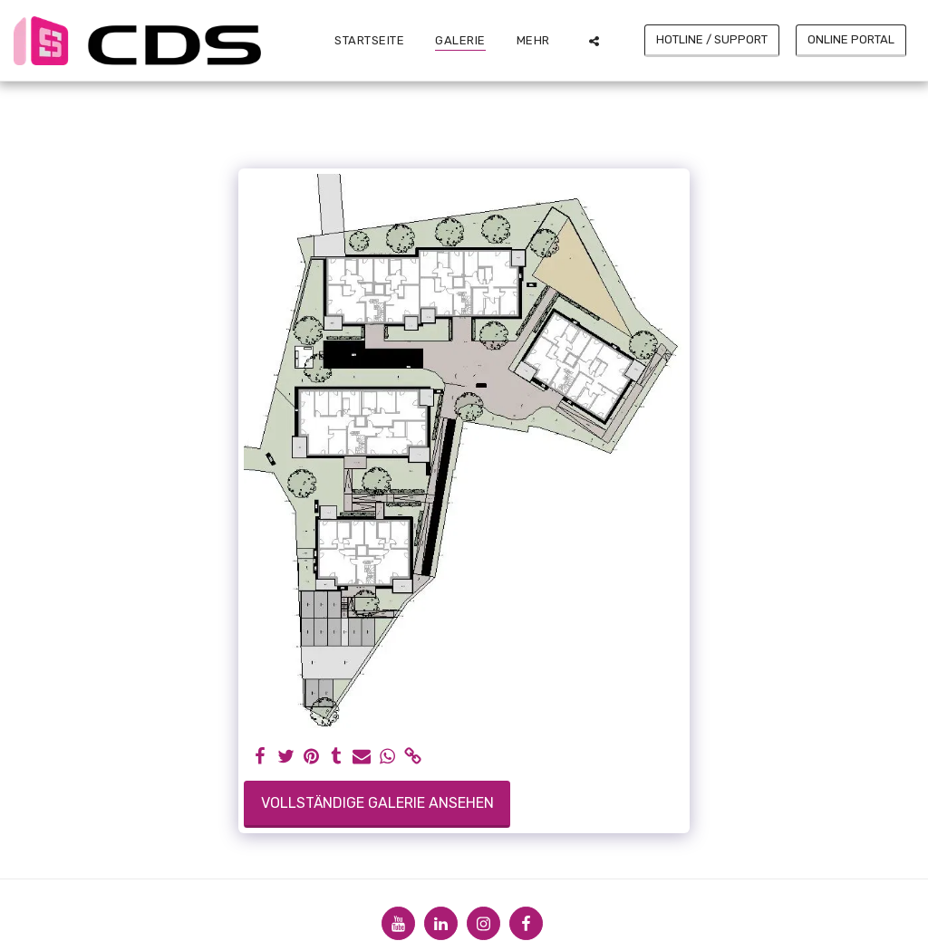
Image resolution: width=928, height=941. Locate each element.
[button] (594, 40)
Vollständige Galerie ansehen (377, 802)
